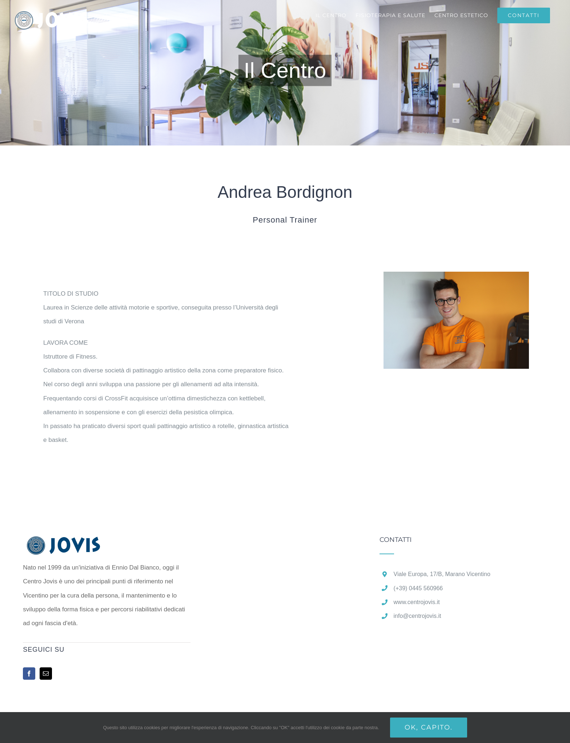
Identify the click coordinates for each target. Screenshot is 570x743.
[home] (75, 543)
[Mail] (46, 673)
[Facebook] (29, 673)
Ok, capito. (429, 727)
